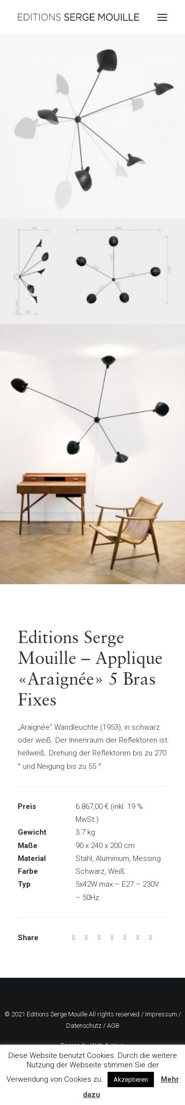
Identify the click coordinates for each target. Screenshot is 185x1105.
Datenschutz (84, 1025)
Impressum (161, 1014)
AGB (113, 1025)
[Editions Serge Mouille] (78, 17)
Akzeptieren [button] (130, 1079)
